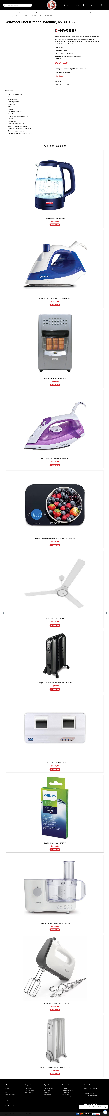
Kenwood (62, 58)
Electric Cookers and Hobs (10, 1094)
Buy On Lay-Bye (47, 1090)
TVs (6, 1090)
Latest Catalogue (47, 1094)
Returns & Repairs (65, 1094)
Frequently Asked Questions (67, 1090)
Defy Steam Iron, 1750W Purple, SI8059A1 (55, 458)
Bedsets (7, 1088)
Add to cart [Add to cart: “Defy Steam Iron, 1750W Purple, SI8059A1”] (55, 465)
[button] (57, 84)
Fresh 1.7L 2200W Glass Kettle (55, 218)
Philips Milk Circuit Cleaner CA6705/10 (55, 843)
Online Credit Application (49, 1088)
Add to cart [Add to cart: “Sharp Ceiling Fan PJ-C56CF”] (55, 625)
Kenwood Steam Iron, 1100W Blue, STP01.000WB (55, 298)
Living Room (7, 1099)
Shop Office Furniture (29, 1090)
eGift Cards (46, 1092)
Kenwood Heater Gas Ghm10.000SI (54, 378)
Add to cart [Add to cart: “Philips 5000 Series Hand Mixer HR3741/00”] (55, 1010)
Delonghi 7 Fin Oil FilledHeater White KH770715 (55, 1067)
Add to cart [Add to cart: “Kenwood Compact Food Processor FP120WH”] (55, 929)
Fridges (6, 1092)
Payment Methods (65, 1092)
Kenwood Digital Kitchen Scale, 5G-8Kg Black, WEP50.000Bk (55, 539)
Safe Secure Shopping (66, 1096)
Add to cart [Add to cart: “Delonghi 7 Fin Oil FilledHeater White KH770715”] (55, 1073)
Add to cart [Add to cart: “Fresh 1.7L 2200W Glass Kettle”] (55, 224)
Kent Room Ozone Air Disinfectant (55, 763)
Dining (6, 1101)
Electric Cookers (8, 1098)
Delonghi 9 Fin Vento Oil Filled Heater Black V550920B (54, 683)
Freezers (7, 1096)
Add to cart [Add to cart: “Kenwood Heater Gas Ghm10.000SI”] (55, 385)
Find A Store (64, 1088)
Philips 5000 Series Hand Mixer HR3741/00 (55, 1003)
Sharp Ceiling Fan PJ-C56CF (55, 619)
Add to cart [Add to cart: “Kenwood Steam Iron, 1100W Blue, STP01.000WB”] (55, 305)
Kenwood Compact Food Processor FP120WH (55, 923)
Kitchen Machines (21, 16)
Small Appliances (12, 16)
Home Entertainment (9, 1105)
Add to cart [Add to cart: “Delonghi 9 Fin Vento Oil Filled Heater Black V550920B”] (55, 689)
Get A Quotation (28, 1088)
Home (6, 16)
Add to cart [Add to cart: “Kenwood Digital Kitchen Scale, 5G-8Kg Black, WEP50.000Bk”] (55, 545)
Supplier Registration (29, 1092)
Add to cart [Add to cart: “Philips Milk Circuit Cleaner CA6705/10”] (55, 849)
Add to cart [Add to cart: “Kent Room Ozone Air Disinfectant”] (55, 769)
